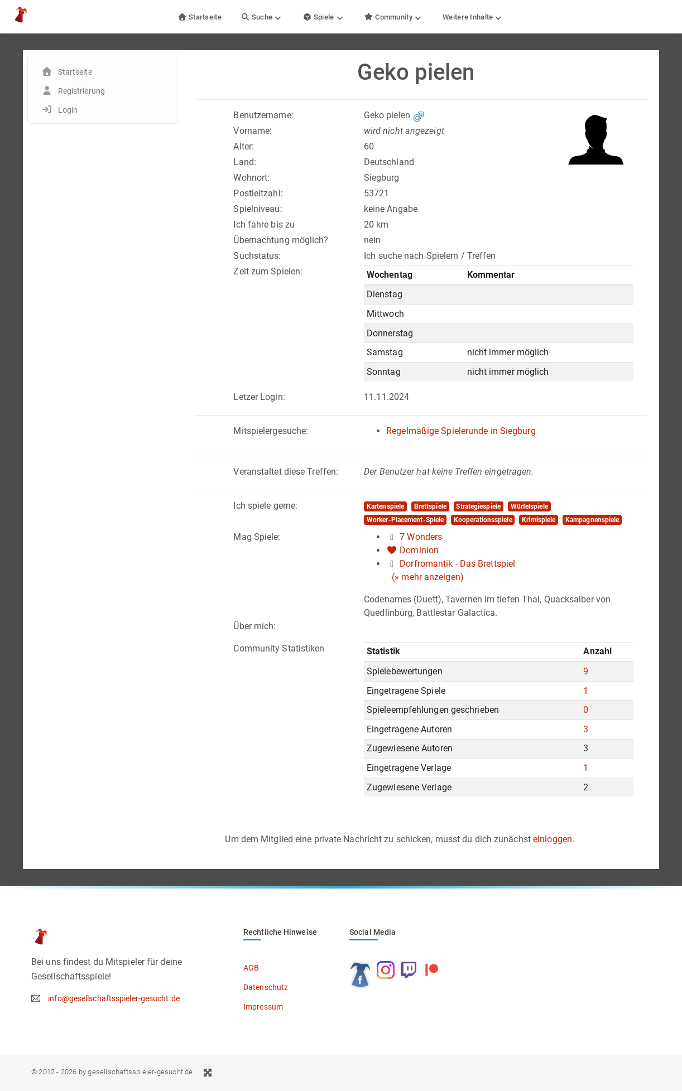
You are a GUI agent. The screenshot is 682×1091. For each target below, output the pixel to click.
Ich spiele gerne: (265, 505)
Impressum (263, 1006)
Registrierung (81, 90)
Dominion (419, 550)
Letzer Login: (259, 397)
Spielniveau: (257, 209)
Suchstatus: (257, 255)
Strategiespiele (478, 506)
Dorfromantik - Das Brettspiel (457, 563)
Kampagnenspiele (592, 520)
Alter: (243, 146)
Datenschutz (265, 987)
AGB (251, 967)
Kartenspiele (385, 506)
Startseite (199, 17)
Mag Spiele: (256, 537)
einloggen (552, 839)
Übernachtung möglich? (280, 240)
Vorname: (252, 130)
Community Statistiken (278, 648)
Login (68, 109)
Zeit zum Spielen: (267, 271)
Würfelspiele (529, 506)
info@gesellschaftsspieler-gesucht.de (114, 998)
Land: (244, 162)
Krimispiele (538, 520)
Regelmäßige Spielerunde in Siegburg (461, 431)
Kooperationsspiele (483, 520)
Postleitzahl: (257, 193)
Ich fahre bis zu (264, 224)
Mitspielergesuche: (270, 431)
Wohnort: (251, 177)
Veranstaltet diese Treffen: (285, 471)
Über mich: (254, 626)
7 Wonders (421, 537)
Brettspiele (430, 506)
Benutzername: (263, 115)
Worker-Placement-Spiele (405, 520)
